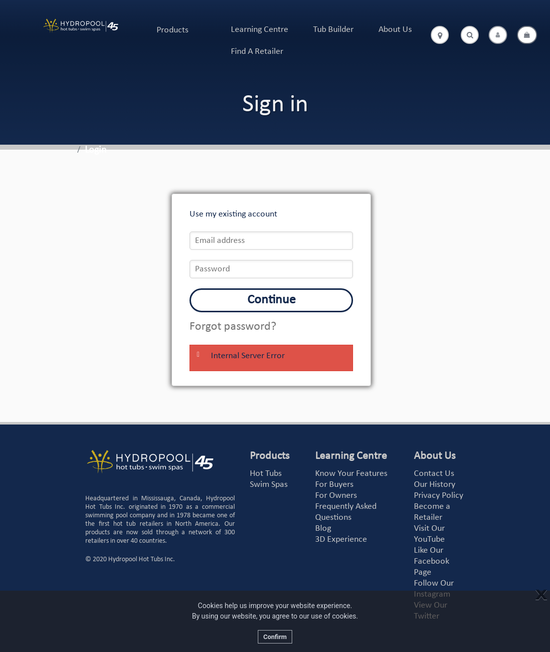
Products (172, 30)
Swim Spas (269, 484)
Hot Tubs (266, 473)
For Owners (336, 495)
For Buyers (334, 484)
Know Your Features (351, 473)
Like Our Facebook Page (431, 561)
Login (96, 150)
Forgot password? (232, 327)
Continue (271, 300)
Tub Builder (333, 29)
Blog (323, 528)
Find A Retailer (257, 51)
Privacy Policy (438, 495)
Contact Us (434, 473)
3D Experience (341, 539)
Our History (434, 484)
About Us (395, 29)
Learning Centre (259, 29)
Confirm (275, 637)
